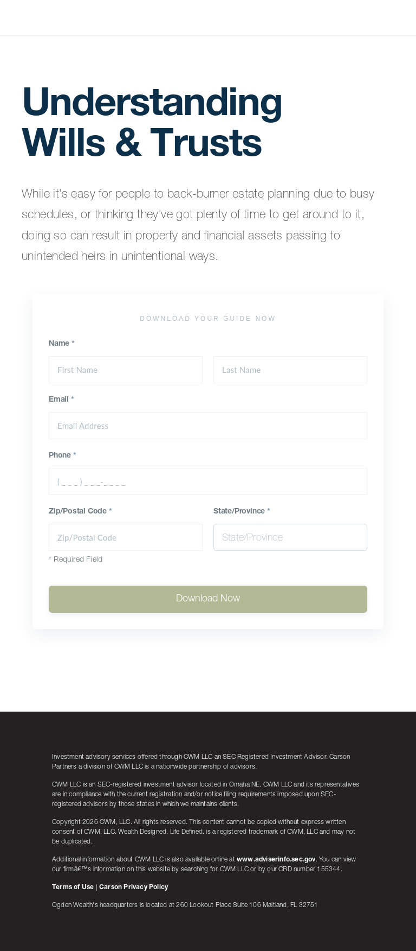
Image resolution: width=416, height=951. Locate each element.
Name (62, 344)
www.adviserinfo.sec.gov (276, 860)
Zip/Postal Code (80, 512)
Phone (62, 456)
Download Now (208, 599)
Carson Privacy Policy (133, 887)
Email (61, 400)
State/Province (241, 512)
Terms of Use (73, 887)
